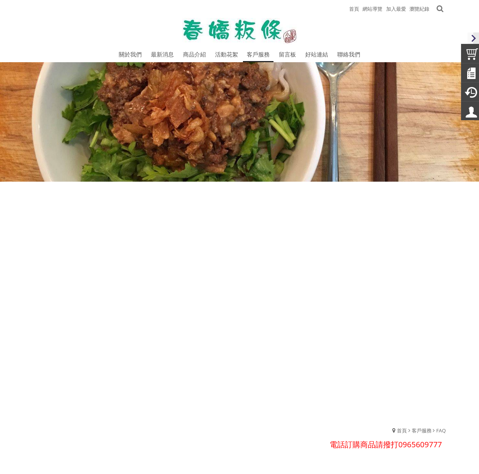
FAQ (441, 430)
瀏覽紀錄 (419, 8)
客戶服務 (422, 430)
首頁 (402, 430)
